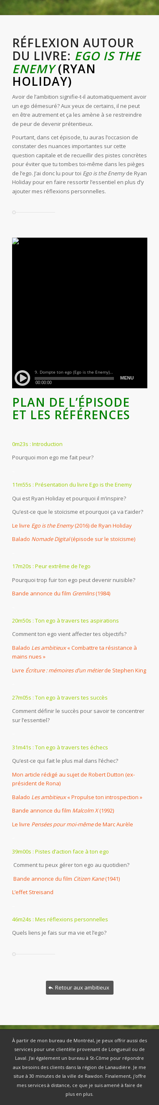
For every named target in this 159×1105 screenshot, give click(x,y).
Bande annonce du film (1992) (63, 810)
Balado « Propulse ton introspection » (77, 797)
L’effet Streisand (32, 892)
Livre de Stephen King (79, 670)
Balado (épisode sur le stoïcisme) (73, 539)
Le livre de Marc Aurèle (72, 824)
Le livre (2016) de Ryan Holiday (72, 525)
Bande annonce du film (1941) (66, 878)
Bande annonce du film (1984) (61, 593)
